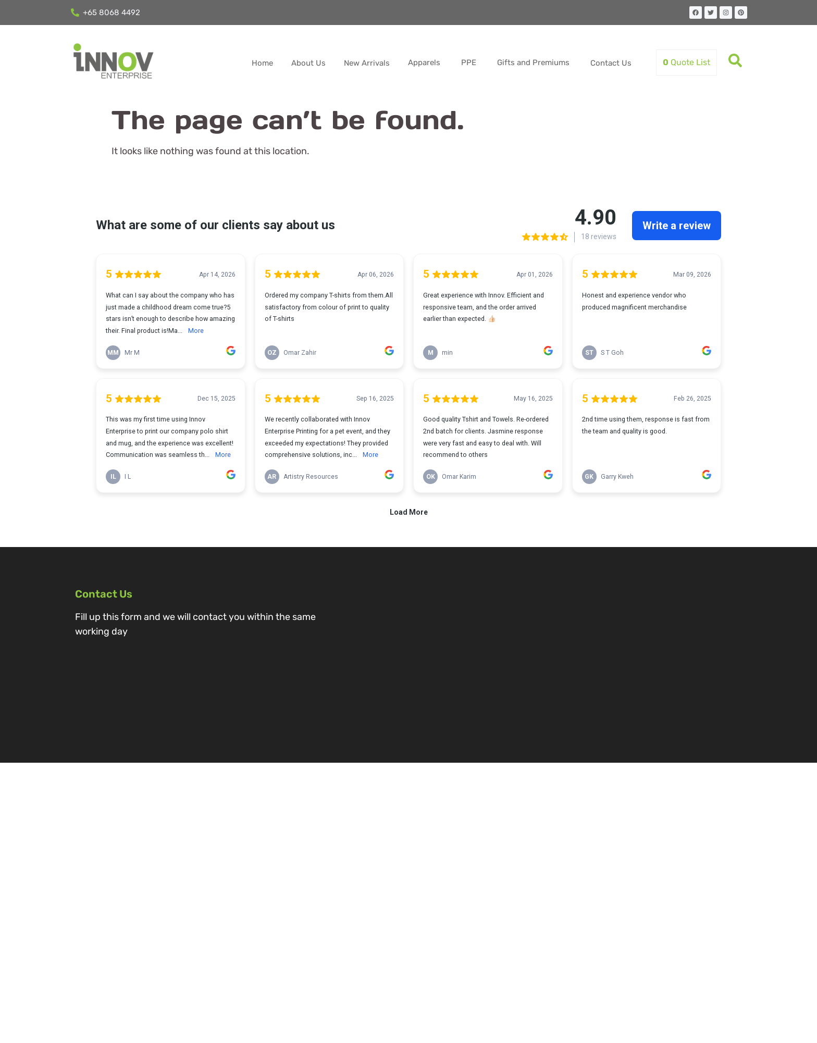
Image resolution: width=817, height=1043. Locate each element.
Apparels (424, 62)
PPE (468, 62)
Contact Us (611, 63)
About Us (308, 63)
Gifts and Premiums (533, 62)
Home (262, 63)
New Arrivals (367, 63)
